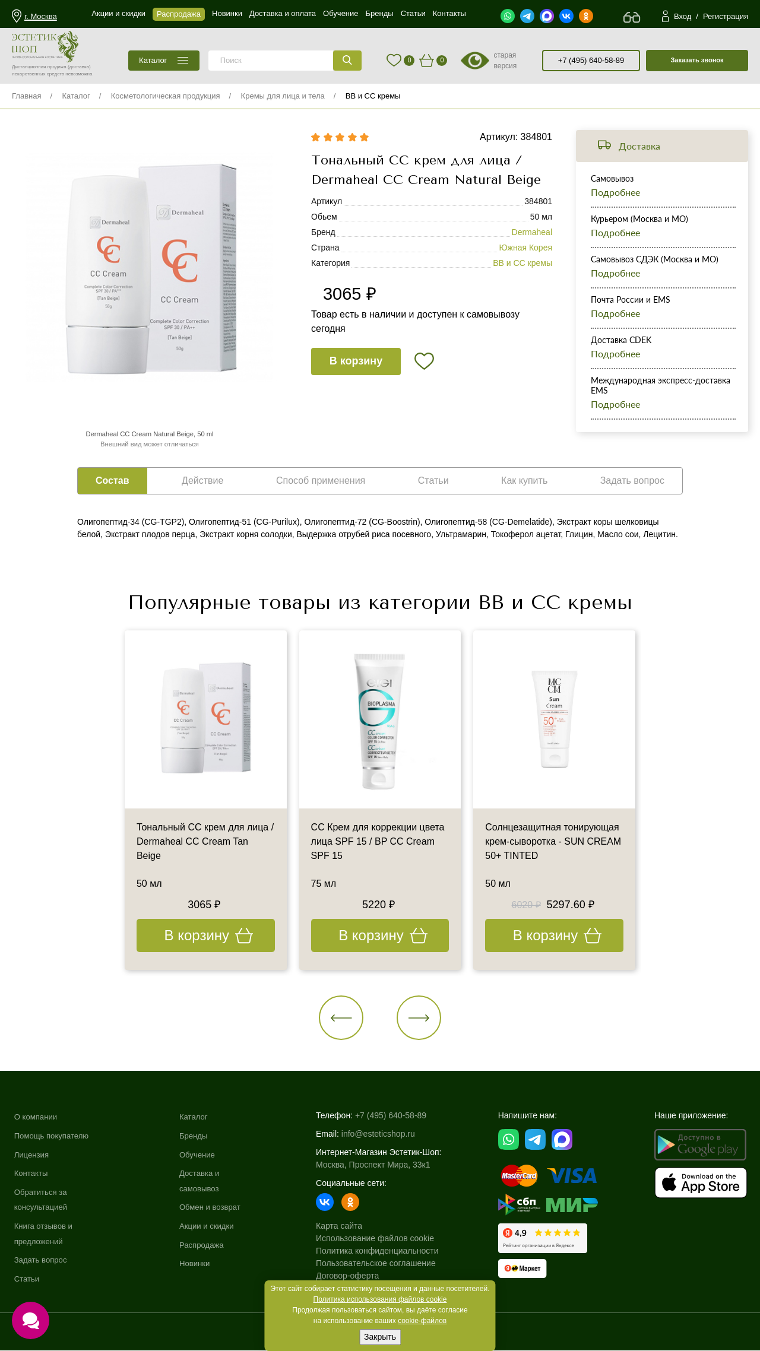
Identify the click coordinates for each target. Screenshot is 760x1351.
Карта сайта (345, 1226)
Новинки (199, 1263)
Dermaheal (532, 232)
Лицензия (32, 1154)
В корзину (356, 361)
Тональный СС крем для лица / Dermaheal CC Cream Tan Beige (205, 842)
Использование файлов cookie (381, 1239)
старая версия (505, 60)
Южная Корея (525, 248)
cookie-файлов (422, 1321)
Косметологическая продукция (165, 95)
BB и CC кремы (373, 95)
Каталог (76, 95)
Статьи (27, 1278)
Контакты (32, 1173)
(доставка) (79, 66)
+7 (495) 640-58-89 (591, 60)
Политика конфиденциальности (383, 1251)
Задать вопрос (42, 1259)
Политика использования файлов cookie (380, 1299)
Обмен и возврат (216, 1207)
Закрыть (380, 1337)
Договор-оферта (353, 1276)
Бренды (198, 1135)
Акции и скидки (212, 1226)
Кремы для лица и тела (283, 95)
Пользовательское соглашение (382, 1263)
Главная (26, 95)
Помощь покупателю (54, 1135)
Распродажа (207, 1244)
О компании (37, 1117)
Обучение (202, 1154)
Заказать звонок (696, 60)
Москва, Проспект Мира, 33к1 (379, 1165)
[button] (341, 1017)
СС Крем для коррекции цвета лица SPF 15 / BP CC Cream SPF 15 (378, 842)
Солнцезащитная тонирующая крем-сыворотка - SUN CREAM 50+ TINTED (553, 842)
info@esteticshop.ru (385, 1134)
